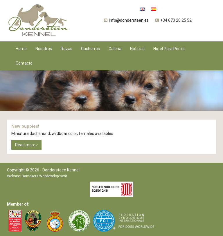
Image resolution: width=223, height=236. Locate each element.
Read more (26, 144)
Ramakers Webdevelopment (44, 176)
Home (21, 48)
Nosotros (43, 48)
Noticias (137, 48)
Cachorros (90, 48)
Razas (66, 48)
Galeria (115, 48)
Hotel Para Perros (169, 48)
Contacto (24, 63)
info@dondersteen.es (129, 20)
